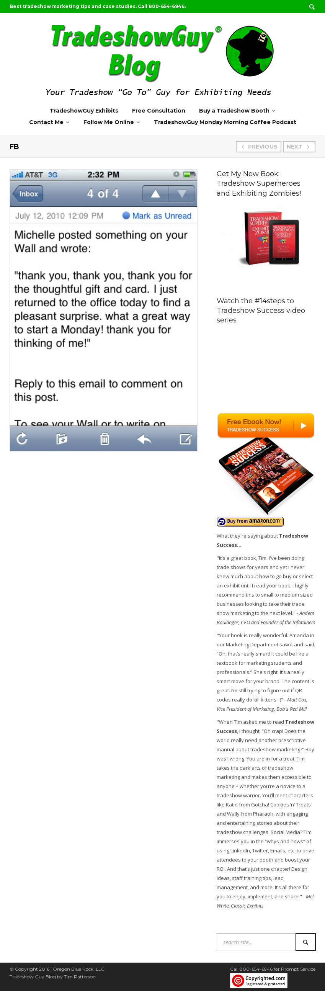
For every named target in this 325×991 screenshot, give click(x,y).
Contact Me (46, 122)
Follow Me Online (108, 122)
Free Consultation (158, 110)
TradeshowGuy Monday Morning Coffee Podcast (225, 122)
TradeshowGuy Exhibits (84, 110)
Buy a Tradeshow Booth (234, 110)
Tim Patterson (80, 977)
